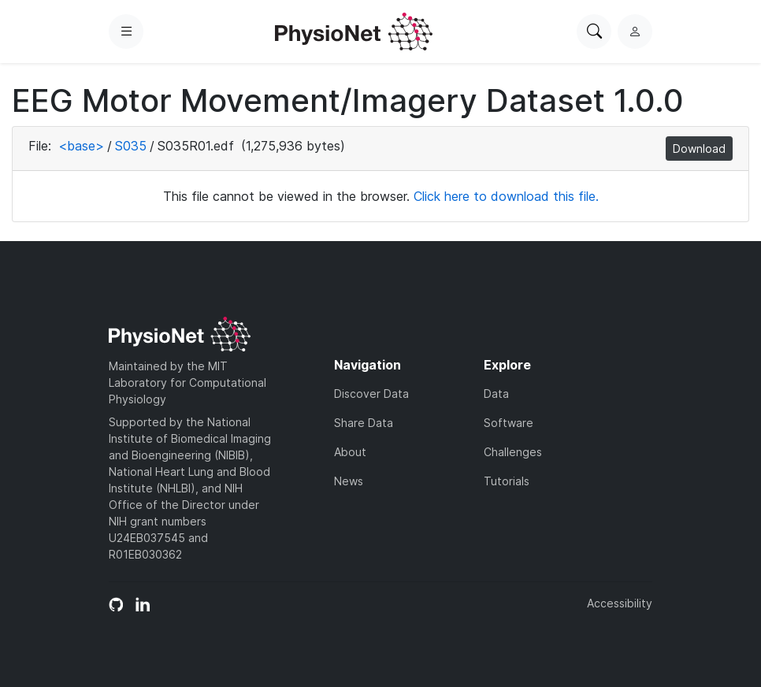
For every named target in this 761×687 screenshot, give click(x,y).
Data (496, 393)
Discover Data (371, 393)
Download (699, 148)
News (348, 481)
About (350, 452)
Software (508, 422)
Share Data (363, 422)
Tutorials (506, 481)
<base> (81, 146)
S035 (131, 146)
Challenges (513, 452)
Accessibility (619, 603)
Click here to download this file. (506, 196)
